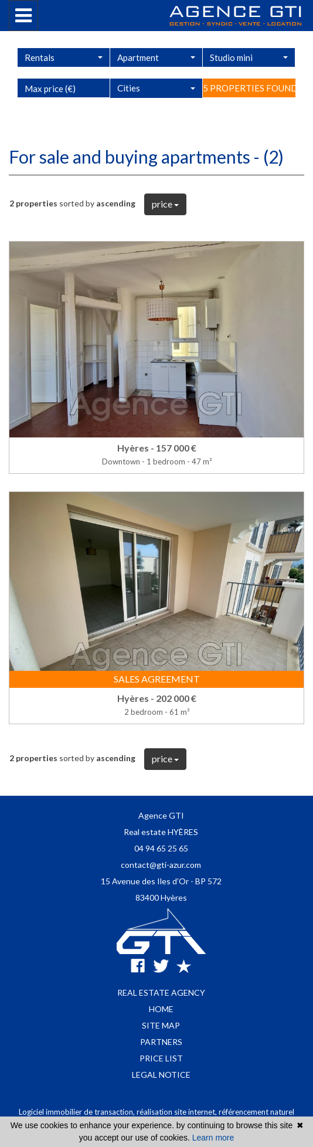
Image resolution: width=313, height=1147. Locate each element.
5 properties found (249, 117)
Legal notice (161, 1075)
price (165, 203)
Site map (161, 1025)
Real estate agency (161, 992)
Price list (161, 1058)
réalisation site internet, (178, 1112)
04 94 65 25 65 (161, 848)
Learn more (213, 1137)
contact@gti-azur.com (161, 865)
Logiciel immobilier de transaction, (78, 1112)
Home (161, 1009)
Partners (161, 1042)
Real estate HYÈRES (161, 832)
